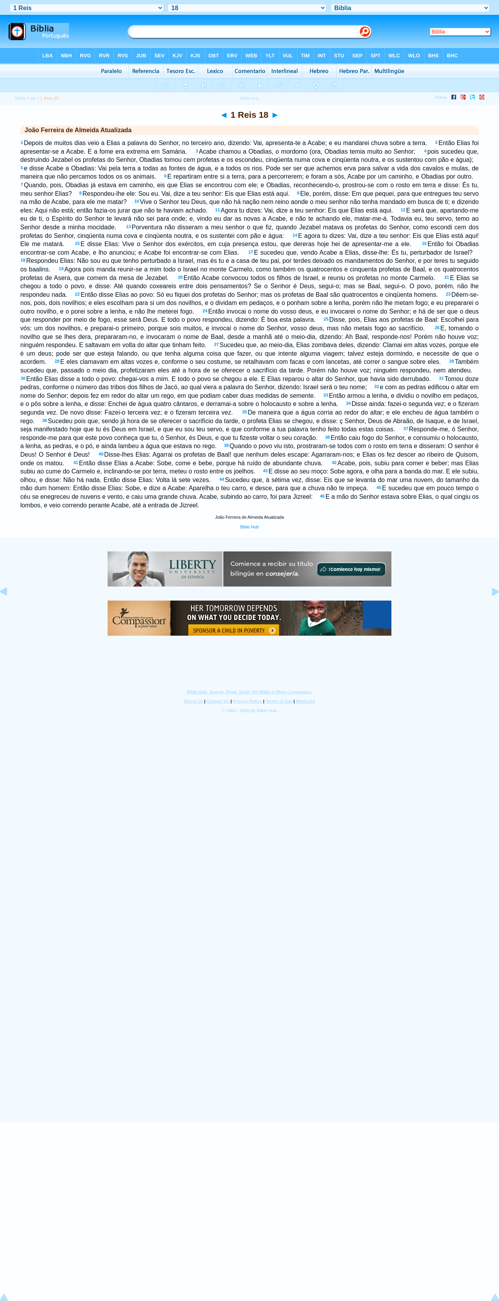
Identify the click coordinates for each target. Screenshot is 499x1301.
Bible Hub (249, 527)
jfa (33, 98)
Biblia (20, 98)
